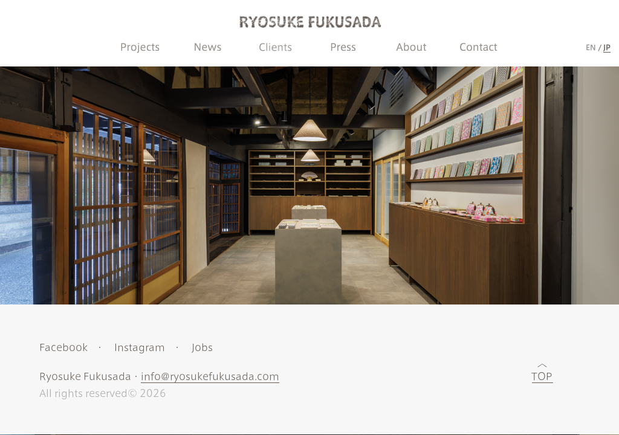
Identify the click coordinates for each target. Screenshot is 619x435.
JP (607, 47)
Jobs (202, 347)
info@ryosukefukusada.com (210, 376)
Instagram (139, 347)
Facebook (63, 347)
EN (591, 47)
